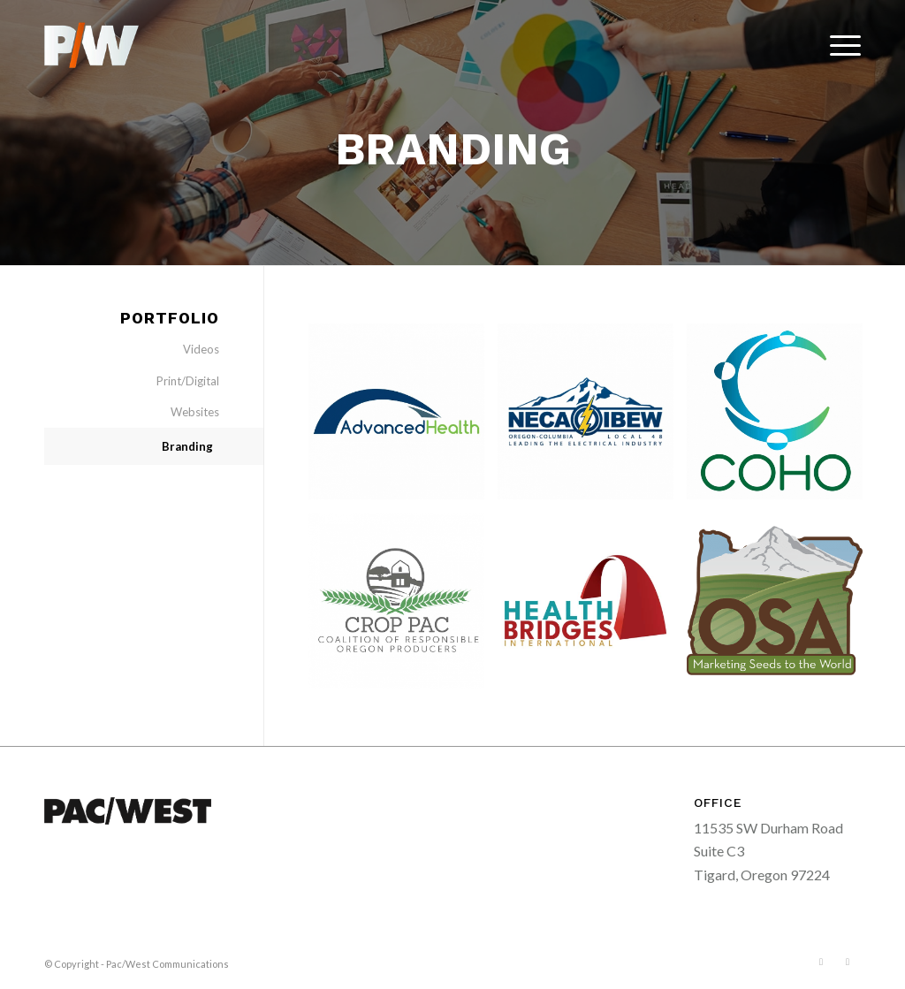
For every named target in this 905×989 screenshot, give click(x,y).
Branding (187, 446)
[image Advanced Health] (403, 418)
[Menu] (839, 45)
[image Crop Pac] (403, 607)
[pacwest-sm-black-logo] (91, 45)
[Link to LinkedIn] (847, 961)
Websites (195, 412)
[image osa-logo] (781, 607)
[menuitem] (839, 45)
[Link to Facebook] (821, 961)
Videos (201, 349)
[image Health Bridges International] (592, 607)
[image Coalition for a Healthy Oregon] (781, 418)
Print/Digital (187, 381)
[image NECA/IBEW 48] (592, 418)
